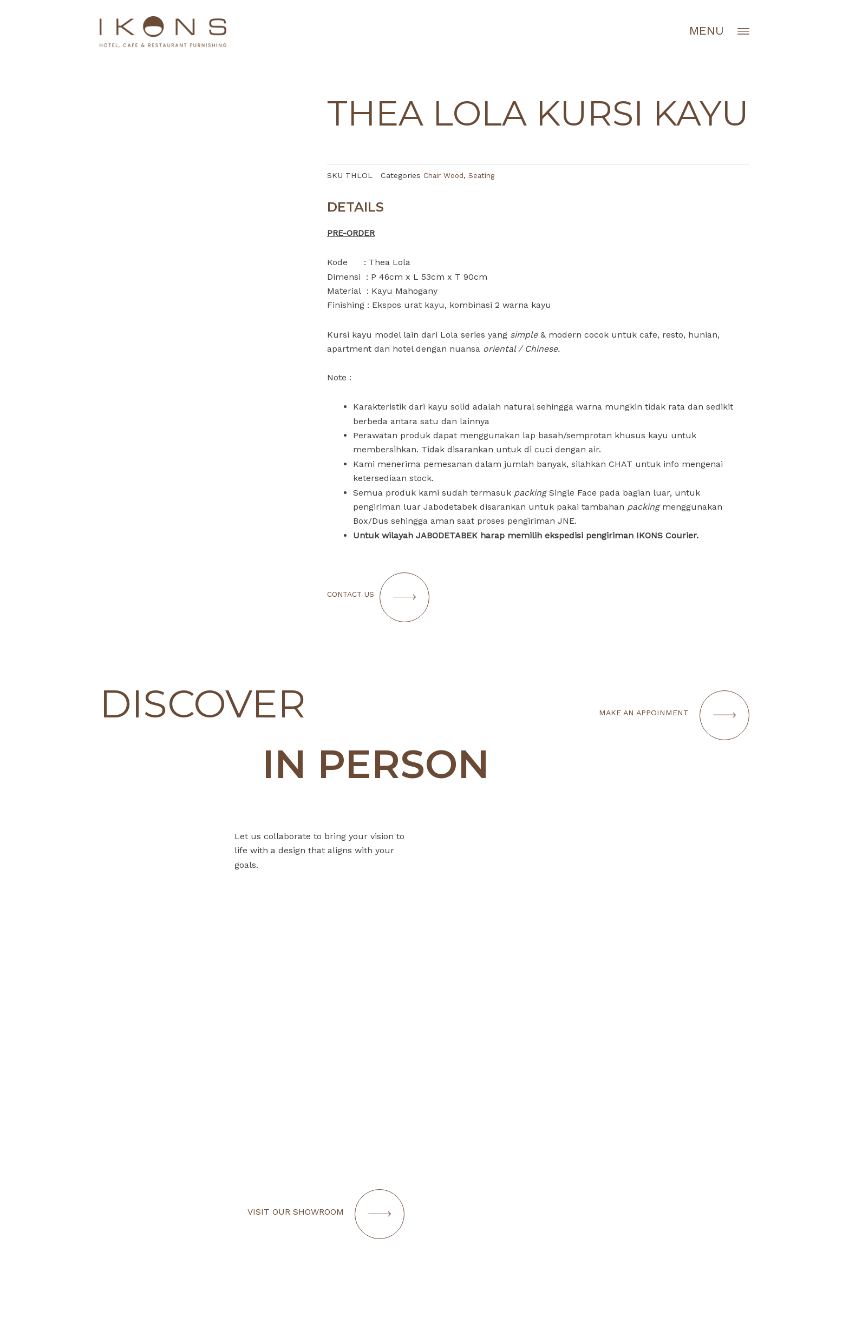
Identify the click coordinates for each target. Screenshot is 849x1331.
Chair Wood (445, 175)
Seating (486, 175)
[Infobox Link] (592, 1181)
